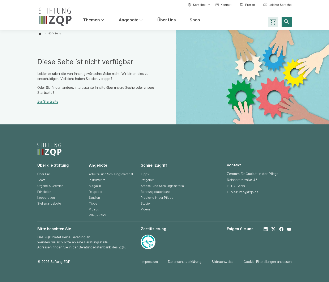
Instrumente (97, 180)
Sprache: (199, 5)
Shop (195, 20)
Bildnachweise (223, 262)
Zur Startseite (47, 101)
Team (41, 180)
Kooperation (46, 197)
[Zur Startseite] (55, 16)
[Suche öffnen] (287, 22)
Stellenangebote (49, 203)
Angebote (131, 20)
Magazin (95, 186)
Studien (94, 197)
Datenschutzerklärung (184, 262)
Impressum (149, 262)
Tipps (93, 203)
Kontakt (226, 5)
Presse (250, 5)
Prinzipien (44, 191)
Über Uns (166, 20)
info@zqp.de (248, 192)
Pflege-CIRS (97, 215)
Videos (94, 209)
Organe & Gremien (50, 186)
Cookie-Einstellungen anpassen (268, 262)
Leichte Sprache (280, 5)
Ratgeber (95, 191)
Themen (94, 20)
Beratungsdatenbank (155, 191)
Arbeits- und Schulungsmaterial (111, 174)
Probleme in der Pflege (157, 197)
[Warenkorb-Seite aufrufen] (273, 22)
